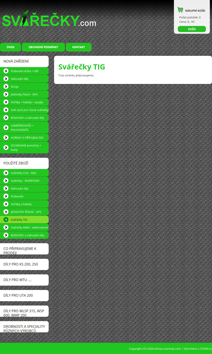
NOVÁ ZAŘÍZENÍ (16, 61)
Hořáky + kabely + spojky (27, 102)
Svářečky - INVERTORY (25, 181)
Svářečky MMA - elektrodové (29, 227)
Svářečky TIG (19, 220)
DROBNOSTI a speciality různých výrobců (24, 328)
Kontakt (78, 47)
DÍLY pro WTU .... (17, 279)
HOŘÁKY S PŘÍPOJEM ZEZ (27, 138)
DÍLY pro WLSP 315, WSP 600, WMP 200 (23, 313)
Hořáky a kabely (21, 204)
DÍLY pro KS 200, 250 (20, 264)
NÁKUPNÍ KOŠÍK (195, 11)
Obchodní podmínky (43, 47)
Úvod (10, 47)
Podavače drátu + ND (25, 71)
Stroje (14, 86)
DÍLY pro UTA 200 (18, 295)
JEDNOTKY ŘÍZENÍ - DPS (26, 212)
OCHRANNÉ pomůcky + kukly (26, 147)
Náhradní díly (19, 79)
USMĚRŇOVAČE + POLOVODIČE (22, 128)
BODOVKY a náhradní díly (27, 118)
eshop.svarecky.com (167, 349)
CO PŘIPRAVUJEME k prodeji (19, 250)
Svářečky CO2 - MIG (23, 173)
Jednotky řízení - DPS (24, 94)
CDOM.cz (206, 349)
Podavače (17, 196)
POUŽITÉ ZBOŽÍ (15, 163)
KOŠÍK (192, 29)
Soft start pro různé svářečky (29, 110)
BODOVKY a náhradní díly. (28, 235)
